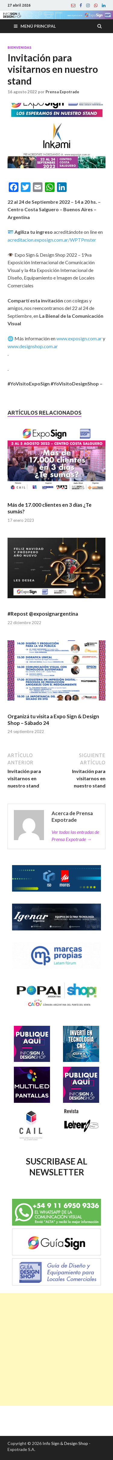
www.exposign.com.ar (79, 338)
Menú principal (38, 26)
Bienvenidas (19, 47)
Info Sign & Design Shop (65, 1443)
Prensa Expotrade (62, 91)
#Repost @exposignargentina (43, 614)
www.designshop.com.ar (33, 346)
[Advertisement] (56, 1349)
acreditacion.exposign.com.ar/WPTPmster (52, 240)
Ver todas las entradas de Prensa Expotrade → (75, 835)
